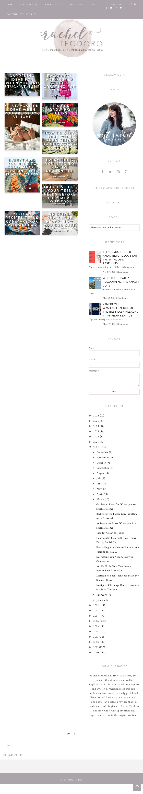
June (100, 483)
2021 (96, 442)
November (103, 457)
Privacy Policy (12, 755)
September (103, 468)
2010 (96, 652)
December (103, 452)
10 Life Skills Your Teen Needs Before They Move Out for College (60, 196)
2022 (96, 436)
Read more (122, 272)
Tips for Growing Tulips (59, 109)
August (101, 473)
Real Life (77, 5)
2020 (96, 447)
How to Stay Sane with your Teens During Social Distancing (60, 140)
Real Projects (54, 5)
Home (10, 5)
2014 (96, 631)
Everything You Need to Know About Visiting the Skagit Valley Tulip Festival (22, 169)
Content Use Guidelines (21, 14)
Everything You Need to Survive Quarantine (60, 165)
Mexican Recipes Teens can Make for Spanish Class (22, 219)
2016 (96, 621)
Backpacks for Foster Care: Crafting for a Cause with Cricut (60, 85)
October (102, 463)
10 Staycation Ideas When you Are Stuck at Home (22, 111)
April (100, 494)
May (99, 489)
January (101, 600)
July (99, 478)
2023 (96, 431)
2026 (96, 415)
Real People (28, 5)
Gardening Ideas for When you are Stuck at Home (22, 81)
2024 (96, 426)
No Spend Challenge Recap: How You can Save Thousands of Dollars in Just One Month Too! (60, 227)
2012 (96, 642)
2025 (96, 421)
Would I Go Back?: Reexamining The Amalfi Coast (121, 282)
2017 (96, 616)
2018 (96, 610)
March (101, 499)
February (102, 595)
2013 (96, 637)
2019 (96, 605)
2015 (96, 626)
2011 (96, 647)
